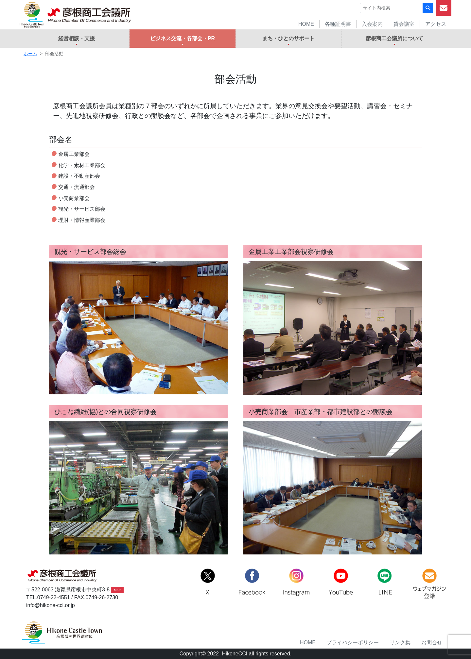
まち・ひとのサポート (288, 38)
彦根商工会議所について (394, 38)
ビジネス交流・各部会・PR (182, 38)
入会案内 (372, 24)
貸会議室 (403, 24)
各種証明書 (338, 24)
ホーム (30, 53)
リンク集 (400, 642)
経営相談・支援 (76, 38)
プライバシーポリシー (352, 642)
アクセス (435, 24)
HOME (306, 24)
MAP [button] (117, 590)
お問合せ (431, 642)
